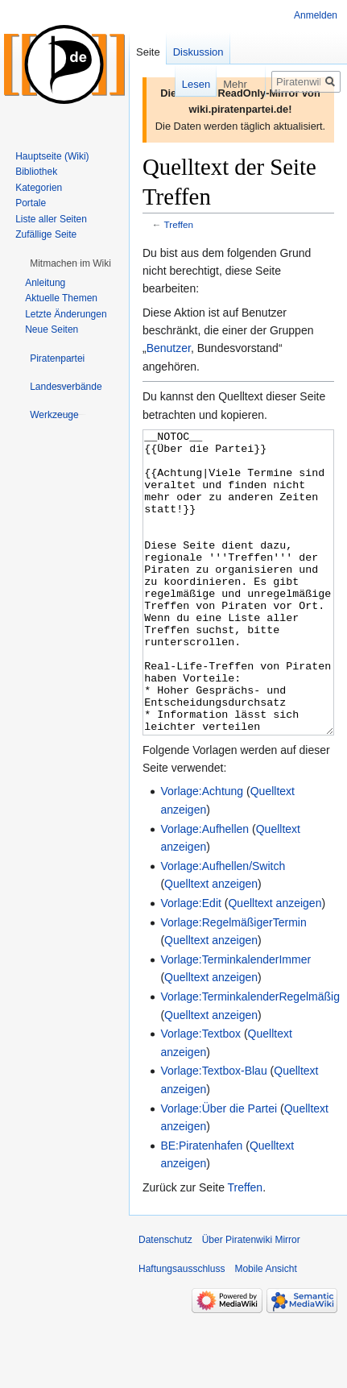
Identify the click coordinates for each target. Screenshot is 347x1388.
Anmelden (315, 15)
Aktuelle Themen (61, 298)
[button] (70, 263)
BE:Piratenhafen (201, 1205)
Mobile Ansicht (265, 1329)
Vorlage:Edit (190, 963)
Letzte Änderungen (65, 314)
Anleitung (45, 282)
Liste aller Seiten (51, 219)
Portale (30, 203)
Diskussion (198, 52)
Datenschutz (165, 1300)
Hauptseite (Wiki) (52, 156)
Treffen (179, 224)
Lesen (184, 84)
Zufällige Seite (45, 234)
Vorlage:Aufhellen (204, 889)
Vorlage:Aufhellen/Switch (222, 926)
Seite (148, 52)
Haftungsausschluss (181, 1329)
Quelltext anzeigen (211, 944)
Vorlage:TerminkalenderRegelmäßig (250, 1056)
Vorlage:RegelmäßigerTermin (233, 982)
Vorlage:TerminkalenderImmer (235, 1019)
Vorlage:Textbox (200, 1094)
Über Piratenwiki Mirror (251, 1300)
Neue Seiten (51, 329)
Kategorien (38, 187)
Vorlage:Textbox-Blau (213, 1131)
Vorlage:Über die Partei (218, 1168)
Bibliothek (36, 171)
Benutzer (169, 348)
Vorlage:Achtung (201, 851)
